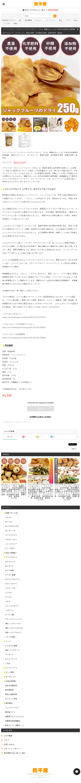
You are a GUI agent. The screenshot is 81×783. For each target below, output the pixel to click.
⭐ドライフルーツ (10, 557)
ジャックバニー (11, 544)
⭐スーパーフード (10, 668)
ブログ (6, 740)
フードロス (6, 23)
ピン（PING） (10, 548)
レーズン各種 (10, 575)
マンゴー (8, 597)
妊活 (20, 20)
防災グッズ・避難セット (14, 725)
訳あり (76, 20)
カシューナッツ (11, 659)
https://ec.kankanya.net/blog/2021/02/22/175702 (24, 317)
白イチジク (9, 566)
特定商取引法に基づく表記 (14, 753)
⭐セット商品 (8, 672)
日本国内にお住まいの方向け (40, 417)
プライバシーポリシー (13, 749)
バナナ (7, 601)
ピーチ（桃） (10, 615)
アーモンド (9, 654)
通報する (74, 449)
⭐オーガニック (9, 677)
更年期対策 (9, 690)
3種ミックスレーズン (13, 623)
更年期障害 (28, 20)
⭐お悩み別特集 (9, 681)
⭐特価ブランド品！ (11, 513)
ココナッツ (9, 610)
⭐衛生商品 (7, 703)
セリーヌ (8, 522)
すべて (10, 436)
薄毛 (60, 20)
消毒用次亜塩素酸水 (12, 721)
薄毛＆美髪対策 (11, 694)
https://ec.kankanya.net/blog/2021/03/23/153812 (23, 327)
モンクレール (10, 530)
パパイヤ (8, 592)
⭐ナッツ (7, 641)
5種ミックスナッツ (12, 650)
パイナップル (10, 588)
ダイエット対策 (11, 699)
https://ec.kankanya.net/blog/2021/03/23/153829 (24, 338)
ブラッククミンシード (13, 619)
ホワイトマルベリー (12, 579)
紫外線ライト (10, 712)
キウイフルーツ (11, 584)
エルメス (8, 517)
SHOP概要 (8, 736)
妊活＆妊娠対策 (11, 685)
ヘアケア (68, 20)
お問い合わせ (9, 744)
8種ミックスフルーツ (13, 632)
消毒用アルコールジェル (14, 716)
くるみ (7, 663)
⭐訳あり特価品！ (10, 553)
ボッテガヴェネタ (12, 526)
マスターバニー (11, 539)
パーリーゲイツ (11, 535)
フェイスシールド (12, 708)
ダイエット (39, 20)
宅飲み (16, 23)
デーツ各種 (9, 570)
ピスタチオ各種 (11, 646)
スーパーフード (51, 20)
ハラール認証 (10, 637)
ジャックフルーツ (12, 606)
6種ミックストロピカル (14, 628)
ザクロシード (10, 561)
